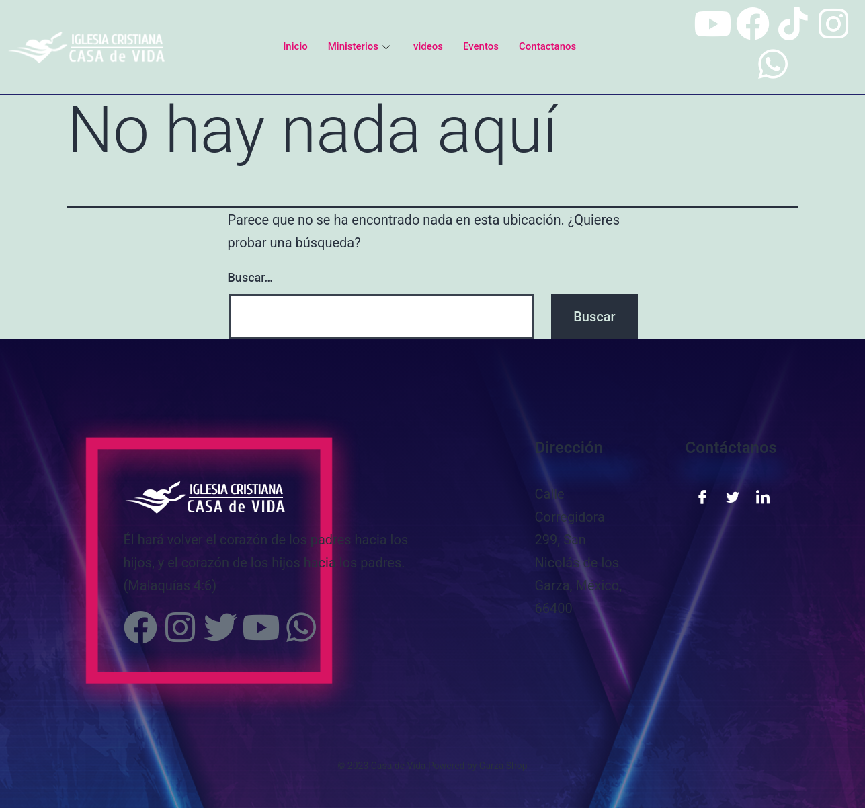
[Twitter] (733, 496)
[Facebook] (702, 496)
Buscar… (251, 277)
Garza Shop (503, 765)
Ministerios (360, 46)
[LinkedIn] (763, 496)
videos (428, 46)
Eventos (481, 46)
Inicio (295, 46)
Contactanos (547, 46)
